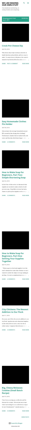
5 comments (11, 411)
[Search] (24, 3)
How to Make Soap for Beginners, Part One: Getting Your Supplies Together (13, 257)
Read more (25, 63)
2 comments (11, 142)
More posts (25, 417)
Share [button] (4, 63)
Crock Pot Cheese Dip (12, 45)
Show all (25, 18)
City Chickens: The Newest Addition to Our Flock (15, 310)
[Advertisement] (15, 82)
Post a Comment (12, 63)
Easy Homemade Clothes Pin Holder (14, 122)
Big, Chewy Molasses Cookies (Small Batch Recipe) (12, 390)
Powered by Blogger (15, 423)
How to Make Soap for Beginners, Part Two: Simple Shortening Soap (14, 175)
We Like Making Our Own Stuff (10, 4)
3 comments (11, 195)
